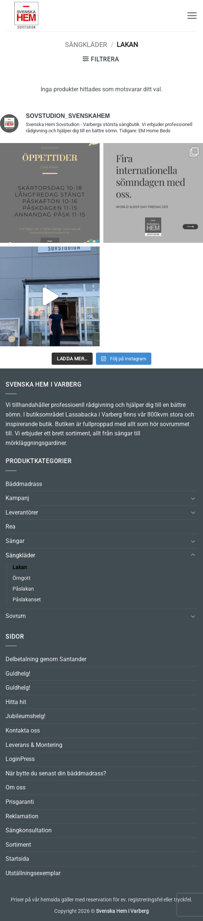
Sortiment (18, 844)
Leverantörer (22, 512)
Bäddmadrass (24, 483)
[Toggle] (193, 498)
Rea (11, 526)
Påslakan (23, 589)
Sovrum (16, 615)
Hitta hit (16, 702)
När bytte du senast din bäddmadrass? (56, 773)
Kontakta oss (23, 730)
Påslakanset (27, 600)
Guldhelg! (18, 673)
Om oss (15, 787)
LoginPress (20, 758)
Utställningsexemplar (33, 873)
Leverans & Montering (34, 744)
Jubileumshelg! (25, 716)
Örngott (22, 578)
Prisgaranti (20, 801)
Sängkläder (86, 44)
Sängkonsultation (29, 830)
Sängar (15, 540)
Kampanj (17, 498)
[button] (191, 15)
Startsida (17, 858)
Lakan (20, 567)
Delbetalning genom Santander (46, 659)
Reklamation (22, 816)
